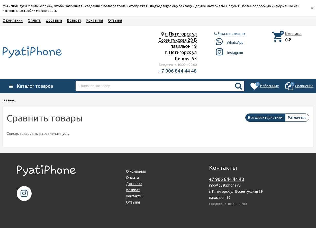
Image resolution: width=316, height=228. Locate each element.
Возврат (74, 20)
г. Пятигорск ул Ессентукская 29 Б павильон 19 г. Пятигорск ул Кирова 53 (177, 46)
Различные (297, 118)
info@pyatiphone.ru (225, 185)
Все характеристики (265, 118)
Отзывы (115, 20)
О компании (13, 20)
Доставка (54, 20)
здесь (52, 10)
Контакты (94, 20)
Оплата (34, 20)
